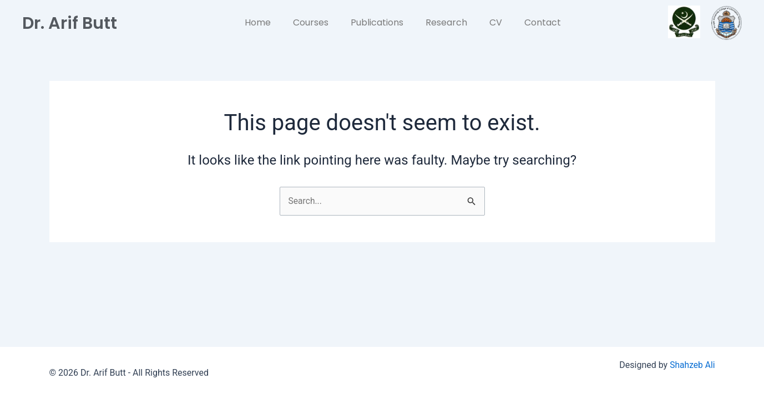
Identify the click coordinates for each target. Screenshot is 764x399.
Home (258, 22)
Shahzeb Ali (692, 365)
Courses (310, 22)
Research (446, 22)
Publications (377, 22)
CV (495, 22)
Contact (542, 22)
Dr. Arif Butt (73, 22)
